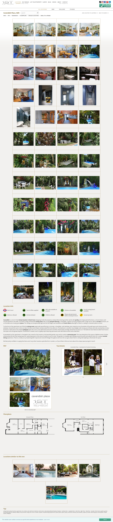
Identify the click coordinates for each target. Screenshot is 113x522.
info (4, 15)
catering (26, 3)
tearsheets (15, 15)
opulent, (41, 512)
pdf (9, 15)
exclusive (62, 9)
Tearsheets (60, 346)
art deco (98, 321)
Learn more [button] (47, 519)
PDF (4, 346)
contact (65, 2)
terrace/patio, (101, 512)
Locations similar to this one (14, 457)
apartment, (19, 511)
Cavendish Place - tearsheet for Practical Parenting (83, 347)
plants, (63, 512)
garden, (102, 511)
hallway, (18, 512)
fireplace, (55, 511)
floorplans (23, 15)
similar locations (33, 15)
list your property (36, 2)
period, (57, 512)
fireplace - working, (61, 511)
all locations (42, 9)
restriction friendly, (72, 512)
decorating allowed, (49, 511)
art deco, (25, 511)
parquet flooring (54, 321)
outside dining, (46, 512)
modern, (37, 512)
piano (22, 323)
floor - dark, (75, 511)
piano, (60, 512)
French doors (67, 323)
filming (23, 3)
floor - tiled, (85, 511)
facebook (105, 2)
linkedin (110, 2)
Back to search (104, 13)
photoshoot (18, 3)
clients (45, 2)
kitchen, (25, 512)
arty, (28, 511)
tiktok (100, 2)
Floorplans (7, 414)
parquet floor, (52, 512)
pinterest (107, 2)
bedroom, (36, 511)
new (53, 9)
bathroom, (32, 511)
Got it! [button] (105, 519)
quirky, (66, 512)
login (60, 3)
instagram (103, 2)
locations (18, 2)
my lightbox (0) (65, 3)
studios (72, 9)
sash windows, (79, 512)
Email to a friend (45, 15)
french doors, (98, 511)
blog (49, 2)
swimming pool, (94, 512)
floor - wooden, (91, 511)
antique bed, (6, 511)
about (59, 2)
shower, (89, 512)
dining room (30, 326)
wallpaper (25, 329)
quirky (77, 320)
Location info (8, 306)
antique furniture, (13, 511)
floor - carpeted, (69, 511)
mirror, (33, 512)
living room (39, 321)
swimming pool (71, 334)
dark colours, (42, 511)
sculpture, (85, 512)
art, (22, 511)
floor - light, (80, 511)
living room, (29, 512)
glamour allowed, (12, 512)
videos (54, 2)
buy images (25, 2)
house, (21, 512)
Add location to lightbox (90, 13)
